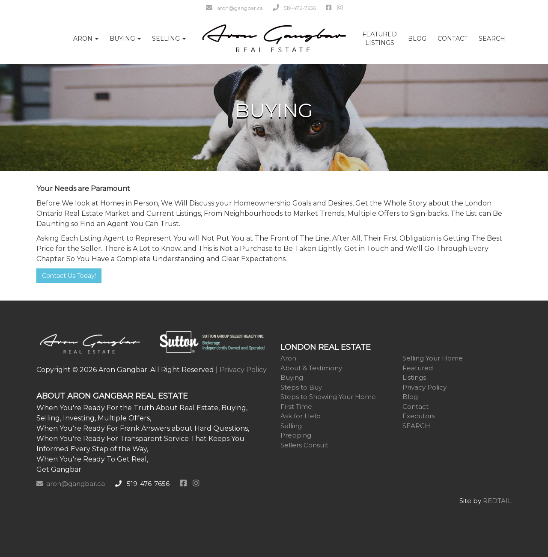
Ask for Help (300, 416)
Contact (453, 38)
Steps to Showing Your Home (328, 397)
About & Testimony (311, 368)
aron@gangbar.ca (234, 8)
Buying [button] (125, 38)
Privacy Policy (243, 370)
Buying (291, 377)
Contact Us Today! (69, 276)
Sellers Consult (304, 445)
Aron (288, 358)
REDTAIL (497, 501)
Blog (417, 38)
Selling (291, 426)
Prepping (295, 435)
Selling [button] (169, 38)
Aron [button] (85, 38)
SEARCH (492, 38)
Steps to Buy (301, 387)
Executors (418, 416)
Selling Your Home (432, 358)
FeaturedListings (379, 38)
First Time (296, 406)
